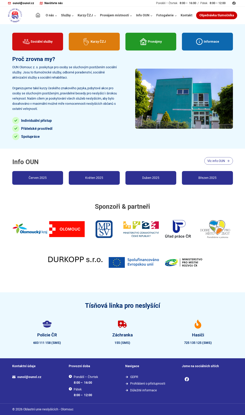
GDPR (134, 377)
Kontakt (186, 15)
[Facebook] (234, 3)
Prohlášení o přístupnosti (147, 383)
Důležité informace (143, 390)
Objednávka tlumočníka (216, 15)
